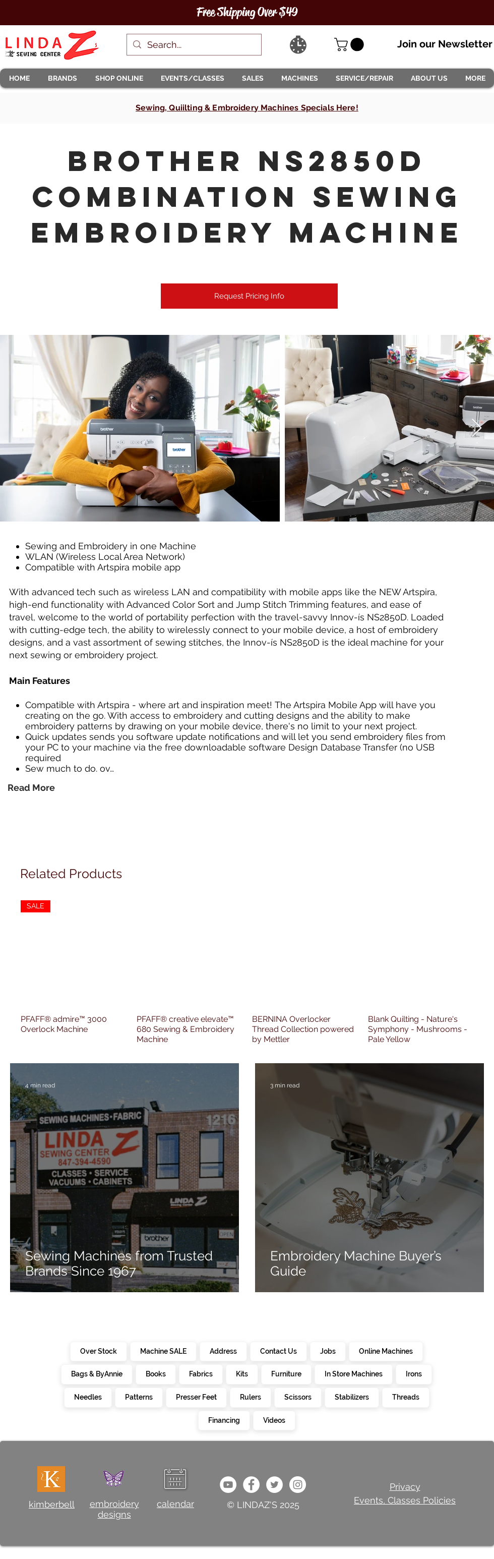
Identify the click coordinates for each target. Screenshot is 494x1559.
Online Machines (385, 1350)
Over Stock (98, 1350)
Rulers (250, 1396)
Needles (88, 1396)
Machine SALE (163, 1350)
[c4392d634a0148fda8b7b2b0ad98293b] (274, 1484)
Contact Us (278, 1350)
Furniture (286, 1373)
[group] (247, 972)
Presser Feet (196, 1396)
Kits (241, 1373)
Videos (274, 1419)
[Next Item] (476, 428)
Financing (224, 1419)
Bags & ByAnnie (96, 1373)
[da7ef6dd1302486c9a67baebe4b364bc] (297, 1484)
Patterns (139, 1396)
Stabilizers (351, 1396)
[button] (62, 78)
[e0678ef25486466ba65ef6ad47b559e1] (251, 1484)
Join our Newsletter (444, 44)
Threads (405, 1396)
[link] (350, 44)
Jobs (328, 1350)
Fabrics (201, 1373)
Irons (413, 1373)
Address (223, 1350)
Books (155, 1373)
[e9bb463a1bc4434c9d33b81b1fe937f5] (228, 1484)
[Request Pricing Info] (249, 296)
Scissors (298, 1396)
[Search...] (193, 44)
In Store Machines (353, 1373)
